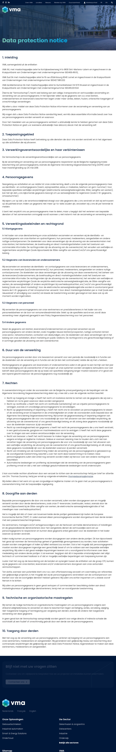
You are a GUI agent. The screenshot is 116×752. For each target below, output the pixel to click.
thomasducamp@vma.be (80, 476)
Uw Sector (65, 719)
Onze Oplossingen (12, 719)
